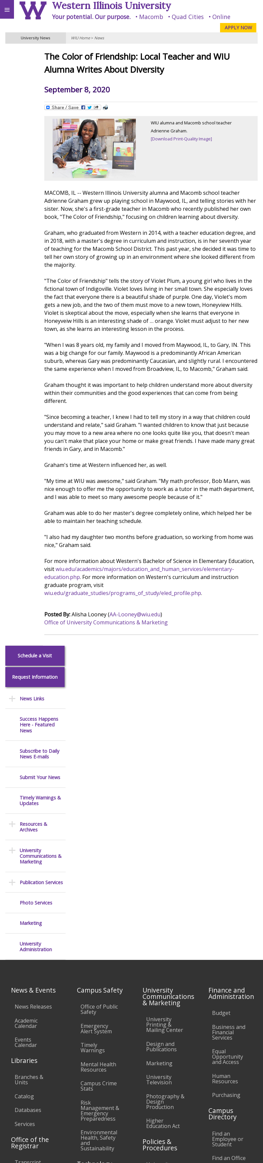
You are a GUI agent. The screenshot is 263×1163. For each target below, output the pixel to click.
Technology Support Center (95, 975)
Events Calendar (26, 772)
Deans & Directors (223, 905)
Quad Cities (188, 17)
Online (221, 17)
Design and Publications (161, 776)
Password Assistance (94, 953)
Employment (58, 1090)
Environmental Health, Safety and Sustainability (99, 871)
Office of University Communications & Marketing (132, 667)
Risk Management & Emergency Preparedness (100, 840)
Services (25, 854)
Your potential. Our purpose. (91, 17)
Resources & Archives (33, 227)
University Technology (95, 997)
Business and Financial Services (228, 762)
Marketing (31, 324)
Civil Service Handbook (160, 985)
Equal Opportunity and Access (227, 787)
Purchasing (226, 825)
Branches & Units (29, 810)
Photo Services (36, 303)
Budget (221, 743)
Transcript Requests (28, 895)
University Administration (36, 347)
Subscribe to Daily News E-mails (39, 154)
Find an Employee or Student (227, 869)
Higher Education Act (163, 853)
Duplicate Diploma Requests (26, 917)
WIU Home (80, 37)
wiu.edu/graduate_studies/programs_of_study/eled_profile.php (149, 637)
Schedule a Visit (35, 56)
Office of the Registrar (30, 873)
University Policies (158, 897)
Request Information (35, 77)
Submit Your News (40, 177)
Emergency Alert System (96, 758)
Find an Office (229, 888)
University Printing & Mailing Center (164, 755)
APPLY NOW (238, 27)
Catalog (24, 826)
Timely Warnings (93, 778)
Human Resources (225, 808)
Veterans (136, 1090)
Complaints (160, 1026)
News (99, 37)
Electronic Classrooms (95, 934)
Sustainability (99, 1090)
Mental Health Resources (98, 797)
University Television (159, 810)
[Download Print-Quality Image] (195, 139)
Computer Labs (100, 917)
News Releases (33, 736)
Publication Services (41, 282)
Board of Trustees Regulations (161, 920)
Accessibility (19, 1090)
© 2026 (162, 1151)
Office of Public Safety (99, 739)
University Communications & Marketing (41, 256)
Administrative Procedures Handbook (164, 963)
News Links (32, 99)
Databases (28, 840)
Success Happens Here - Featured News (39, 125)
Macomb (151, 17)
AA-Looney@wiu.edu (161, 659)
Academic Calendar (26, 753)
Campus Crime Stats (99, 816)
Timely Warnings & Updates (40, 201)
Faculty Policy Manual (162, 941)
